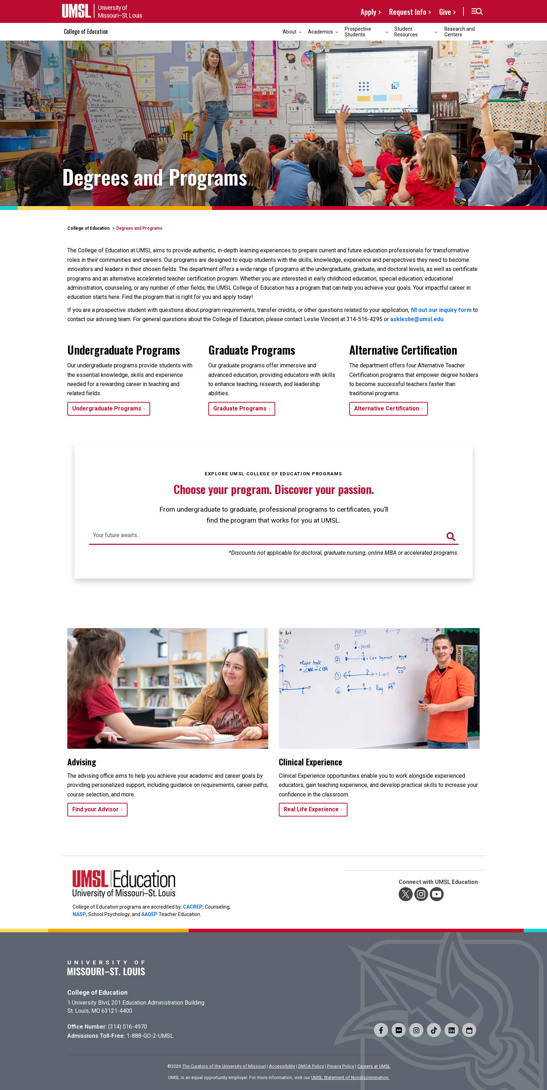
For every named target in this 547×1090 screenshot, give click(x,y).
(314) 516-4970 (127, 1026)
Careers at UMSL (374, 1066)
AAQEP (149, 914)
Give (445, 11)
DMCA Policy (311, 1066)
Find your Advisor (95, 809)
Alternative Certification (386, 408)
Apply (368, 11)
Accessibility (282, 1066)
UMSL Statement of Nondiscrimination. (350, 1077)
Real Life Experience (311, 809)
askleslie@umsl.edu (416, 319)
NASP (79, 914)
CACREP (193, 907)
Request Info (407, 11)
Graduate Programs (239, 408)
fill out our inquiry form (441, 310)
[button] (477, 12)
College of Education (86, 31)
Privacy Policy (340, 1066)
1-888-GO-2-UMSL (150, 1035)
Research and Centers (459, 31)
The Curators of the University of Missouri (224, 1066)
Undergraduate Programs (106, 408)
